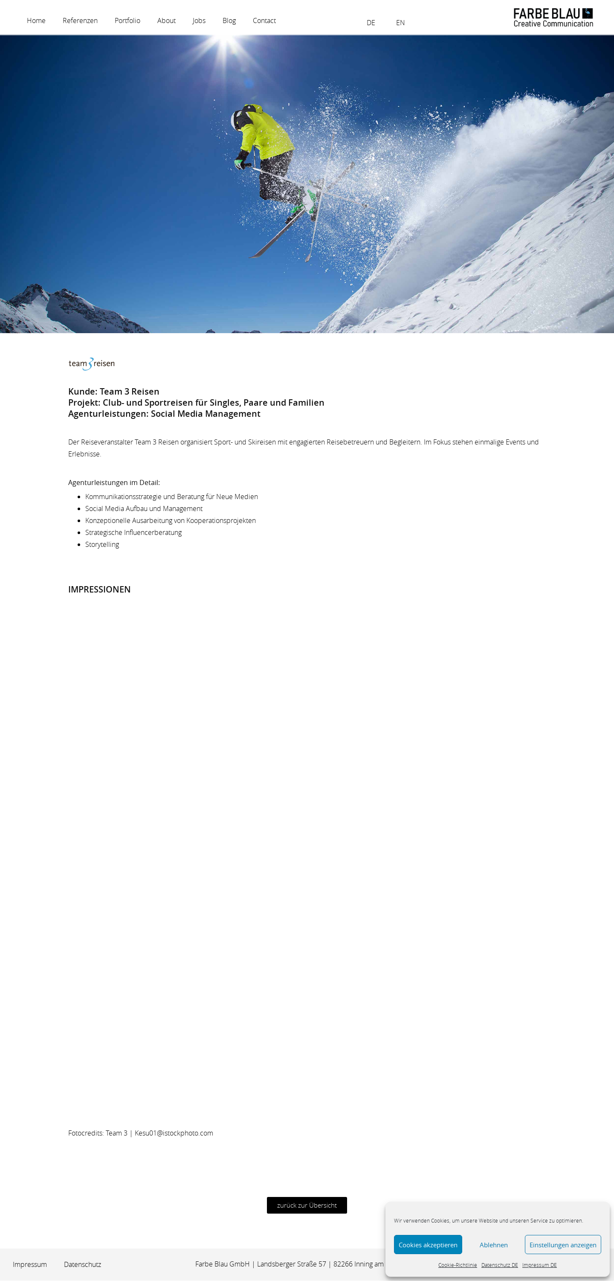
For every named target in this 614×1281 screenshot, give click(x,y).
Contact (264, 20)
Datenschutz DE (499, 1264)
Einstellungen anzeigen (563, 1244)
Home (36, 20)
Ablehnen (494, 1244)
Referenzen (80, 20)
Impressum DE (539, 1264)
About (166, 20)
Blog (229, 20)
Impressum (30, 1265)
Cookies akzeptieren (428, 1244)
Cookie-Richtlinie (457, 1264)
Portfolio (127, 20)
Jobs (199, 20)
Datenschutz (82, 1265)
